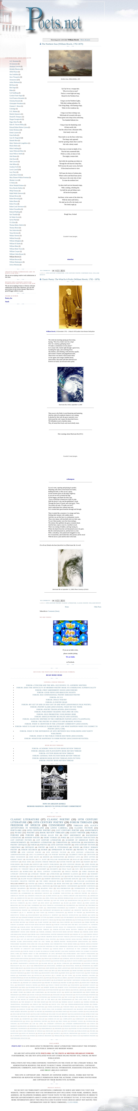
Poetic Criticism (44, 876)
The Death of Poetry (84, 997)
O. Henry (12, 183)
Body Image (77, 903)
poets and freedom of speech (31, 1031)
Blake (11, 90)
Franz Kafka (13, 135)
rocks (40, 1033)
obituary (83, 1026)
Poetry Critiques (19, 845)
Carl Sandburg (13, 93)
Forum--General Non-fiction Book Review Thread (56, 756)
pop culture (69, 1031)
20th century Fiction (56, 852)
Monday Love (13, 180)
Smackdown (77, 992)
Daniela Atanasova (15, 114)
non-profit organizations (49, 1026)
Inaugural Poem (72, 965)
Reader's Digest (89, 985)
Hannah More (13, 140)
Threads (78, 825)
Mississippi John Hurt (50, 973)
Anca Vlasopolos (14, 77)
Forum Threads (81, 822)
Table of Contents (18, 997)
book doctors (63, 883)
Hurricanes (28, 871)
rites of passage (28, 1033)
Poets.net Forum (88, 982)
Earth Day (15, 917)
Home (67, 607)
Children (91, 905)
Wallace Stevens (14, 235)
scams (48, 1033)
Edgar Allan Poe (14, 122)
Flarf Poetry (43, 922)
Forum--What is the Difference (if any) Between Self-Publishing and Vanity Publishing (59, 953)
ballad (76, 859)
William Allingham (15, 241)
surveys (36, 864)
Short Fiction (92, 990)
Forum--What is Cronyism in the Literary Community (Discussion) (56, 724)
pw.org (92, 1031)
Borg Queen (90, 903)
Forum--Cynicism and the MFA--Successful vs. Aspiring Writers (56, 685)
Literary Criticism (19, 874)
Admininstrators (18, 854)
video (67, 1035)
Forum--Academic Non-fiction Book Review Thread (56, 748)
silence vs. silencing (89, 1033)
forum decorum (29, 850)
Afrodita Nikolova (15, 69)
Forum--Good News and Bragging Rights (56, 692)
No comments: (45, 270)
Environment (69, 917)
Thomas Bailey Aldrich (16, 225)
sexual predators (70, 1033)
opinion (92, 1026)
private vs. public (86, 850)
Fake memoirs (67, 920)
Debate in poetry (75, 912)
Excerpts (54, 869)
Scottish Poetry (52, 990)
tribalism (58, 1035)
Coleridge (12, 109)
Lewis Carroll (13, 169)
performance (47, 1028)
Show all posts (85, 40)
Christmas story (36, 907)
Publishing (75, 985)
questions (15, 1033)
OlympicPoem (16, 977)
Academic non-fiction (62, 893)
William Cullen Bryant (16, 254)
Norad (13, 975)
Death (54, 866)
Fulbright (56, 958)
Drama (84, 915)
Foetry (41, 847)
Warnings (69, 881)
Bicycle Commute (18, 903)
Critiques (29, 847)
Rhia (23, 987)
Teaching (32, 997)
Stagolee (69, 994)
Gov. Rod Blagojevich (85, 869)
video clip (76, 1035)
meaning (23, 1026)
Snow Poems (90, 992)
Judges (76, 847)
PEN (47, 977)
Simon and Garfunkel (35, 992)
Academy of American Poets (80, 840)
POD (53, 977)
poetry (31, 833)
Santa (27, 990)
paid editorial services (39, 886)
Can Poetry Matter (56, 854)
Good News (23, 961)
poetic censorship (69, 886)
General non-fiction (71, 958)
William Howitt (95, 603)
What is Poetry (36, 1011)
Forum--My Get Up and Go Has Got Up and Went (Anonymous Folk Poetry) (56, 704)
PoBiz (63, 837)
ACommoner (13, 64)
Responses (15, 987)
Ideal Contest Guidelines (49, 871)
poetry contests (87, 886)
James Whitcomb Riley (16, 151)
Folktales (77, 922)
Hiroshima (77, 963)
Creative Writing (81, 910)
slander (16, 1035)
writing (14, 891)
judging (14, 1023)
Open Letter (89, 857)
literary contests (54, 1023)
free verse (62, 1021)
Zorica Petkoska (14, 265)
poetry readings (18, 888)
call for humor (84, 1016)
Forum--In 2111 (56, 697)
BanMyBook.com (74, 900)
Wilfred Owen (13, 238)
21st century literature (48, 840)
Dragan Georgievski (15, 119)
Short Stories (50, 837)
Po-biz (18, 833)
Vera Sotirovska (14, 230)
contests (15, 862)
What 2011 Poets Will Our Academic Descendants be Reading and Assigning (64, 1009)
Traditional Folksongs (20, 1004)
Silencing (30, 859)
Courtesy (67, 910)
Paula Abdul (62, 977)
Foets (54, 922)
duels (28, 1021)
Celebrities (70, 905)
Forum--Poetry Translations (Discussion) (56, 709)
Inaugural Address (55, 965)
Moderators (58, 857)
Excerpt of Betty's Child (43, 920)
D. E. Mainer (13, 111)
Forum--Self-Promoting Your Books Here (56, 714)
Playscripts (46, 980)
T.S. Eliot (12, 222)
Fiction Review (19, 922)
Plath (36, 980)
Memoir (46, 857)
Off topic (68, 975)
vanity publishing (51, 864)
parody (87, 862)
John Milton (13, 164)
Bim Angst (12, 87)
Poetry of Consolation (32, 982)
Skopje (67, 992)
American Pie (22, 898)
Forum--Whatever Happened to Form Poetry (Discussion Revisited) (56, 738)
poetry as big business (80, 1028)
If (30, 965)
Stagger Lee (58, 994)
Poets (77, 982)
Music (84, 874)
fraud (52, 1021)
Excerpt (42, 869)
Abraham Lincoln (14, 66)
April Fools (50, 898)
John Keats (12, 159)
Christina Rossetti (14, 101)
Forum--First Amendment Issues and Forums (56, 690)
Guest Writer (77, 833)
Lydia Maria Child (15, 175)
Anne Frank (90, 864)
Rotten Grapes (16, 990)
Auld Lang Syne (80, 898)
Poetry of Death (51, 982)
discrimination (17, 1021)
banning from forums (50, 1016)
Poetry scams (66, 982)
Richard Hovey (14, 196)
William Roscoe (14, 259)
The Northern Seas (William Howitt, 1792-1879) (62, 44)
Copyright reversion (51, 910)
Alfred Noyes (13, 72)
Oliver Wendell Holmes (16, 185)
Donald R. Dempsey (15, 117)
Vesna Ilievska (13, 233)
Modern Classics (70, 874)
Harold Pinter (92, 961)
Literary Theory (38, 874)
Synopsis (92, 994)
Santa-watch (38, 990)
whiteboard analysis (19, 1038)
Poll (12, 985)
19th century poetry (73, 273)
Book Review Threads (52, 833)
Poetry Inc (59, 876)
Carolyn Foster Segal (15, 95)
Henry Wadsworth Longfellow (18, 143)
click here (72, 1102)
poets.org (16, 830)
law (33, 1023)
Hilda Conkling (14, 148)
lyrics (92, 1023)
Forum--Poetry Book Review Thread (56, 760)
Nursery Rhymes (26, 876)
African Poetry (80, 893)
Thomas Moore (14, 228)
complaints (67, 1019)
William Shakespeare (15, 262)
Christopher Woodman (16, 103)
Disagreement (34, 915)
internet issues (76, 1021)
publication (82, 1031)
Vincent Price (68, 1006)
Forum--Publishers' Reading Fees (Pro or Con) (56, 712)
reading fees (47, 888)
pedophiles (34, 1028)
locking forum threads (45, 862)
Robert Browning (14, 198)
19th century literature (55, 273)
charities (26, 1019)
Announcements (18, 842)
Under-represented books (78, 1004)
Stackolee (46, 994)
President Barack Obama (27, 985)
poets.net (49, 1031)
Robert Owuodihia (15, 209)
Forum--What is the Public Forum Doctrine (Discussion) (56, 736)
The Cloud (68, 997)
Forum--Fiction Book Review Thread (56, 753)
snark (26, 864)
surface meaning (45, 1035)
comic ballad (39, 1019)
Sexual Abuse (78, 990)
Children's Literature (41, 842)
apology (23, 1016)
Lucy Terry (12, 172)
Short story (18, 992)
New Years (91, 973)
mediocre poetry (18, 886)
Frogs (46, 958)
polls (59, 1031)
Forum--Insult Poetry (56, 700)
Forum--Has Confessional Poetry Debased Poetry (56, 695)
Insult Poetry (71, 871)
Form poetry (90, 922)
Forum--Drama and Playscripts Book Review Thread (56, 751)
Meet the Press (33, 973)
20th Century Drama (72, 864)
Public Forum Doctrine (58, 985)
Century (81, 905)
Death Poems (65, 866)
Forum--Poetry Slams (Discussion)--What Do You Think (56, 707)
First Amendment (72, 835)
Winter (31, 883)
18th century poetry (31, 852)
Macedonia (89, 842)
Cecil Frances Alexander (16, 98)
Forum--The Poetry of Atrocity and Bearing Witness (56, 721)
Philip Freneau (13, 191)
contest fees (89, 859)
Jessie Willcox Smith (15, 154)
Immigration (39, 965)
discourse (90, 883)
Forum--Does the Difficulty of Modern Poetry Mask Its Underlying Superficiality (56, 687)
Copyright (35, 910)
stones (32, 1035)
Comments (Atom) (53, 611)
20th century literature (83, 852)
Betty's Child (89, 900)
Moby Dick (65, 973)
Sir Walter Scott (14, 217)
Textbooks (43, 997)
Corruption (61, 842)
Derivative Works (18, 915)
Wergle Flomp (25, 1009)
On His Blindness (30, 977)
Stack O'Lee (34, 994)
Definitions (90, 912)
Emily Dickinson (14, 130)
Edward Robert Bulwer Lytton (18, 127)
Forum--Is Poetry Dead (56, 702)
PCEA (41, 977)
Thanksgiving (55, 997)
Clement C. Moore (15, 106)
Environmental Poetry (86, 917)
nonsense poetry (69, 1026)
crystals (91, 1019)
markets (14, 1026)
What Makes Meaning (19, 1011)
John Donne (13, 156)
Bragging (14, 905)
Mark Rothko (77, 970)
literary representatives (76, 1023)
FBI (57, 920)
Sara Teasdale (13, 214)
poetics (43, 845)
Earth (93, 915)
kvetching (24, 1023)
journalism (90, 1021)
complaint (77, 883)
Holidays (15, 871)
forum (34, 845)
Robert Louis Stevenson (16, 206)
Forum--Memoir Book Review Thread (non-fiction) (56, 758)
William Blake (13, 246)
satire (14, 852)
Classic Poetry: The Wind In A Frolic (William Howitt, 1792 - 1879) (71, 279)
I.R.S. (24, 965)
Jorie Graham (88, 871)
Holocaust (15, 965)
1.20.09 (55, 890)
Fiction (78, 920)
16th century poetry (61, 845)
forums (30, 835)
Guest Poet (34, 961)
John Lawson (13, 161)
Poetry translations (76, 876)
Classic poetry (82, 603)
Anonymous (13, 80)
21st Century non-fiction (82, 837)
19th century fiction (85, 845)
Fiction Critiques (91, 920)
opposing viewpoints (19, 1028)
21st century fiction (21, 840)
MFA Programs (63, 970)
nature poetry (65, 862)
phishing (58, 1028)
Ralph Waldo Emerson (16, 193)
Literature (54, 874)
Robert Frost (13, 204)
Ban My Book (58, 900)
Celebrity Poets (76, 854)
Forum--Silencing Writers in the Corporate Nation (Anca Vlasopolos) (56, 719)
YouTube (14, 1016)
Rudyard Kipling (14, 212)
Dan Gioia (40, 912)
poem (55, 886)
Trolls (35, 1004)
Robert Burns (13, 201)
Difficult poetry (90, 866)
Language (14, 970)
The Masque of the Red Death (33, 1002)
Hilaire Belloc (13, 146)
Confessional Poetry (19, 910)
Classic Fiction (83, 828)
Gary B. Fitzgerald (15, 138)
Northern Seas (86, 273)
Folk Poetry (65, 922)
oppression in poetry (62, 850)
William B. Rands (14, 243)
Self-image (66, 990)
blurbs (65, 1016)
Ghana (84, 958)
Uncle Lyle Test (58, 1004)
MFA (53, 970)
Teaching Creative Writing (23, 881)
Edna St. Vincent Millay (16, 124)
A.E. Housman (13, 61)
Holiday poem (89, 963)
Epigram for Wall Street (21, 920)
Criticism (91, 854)
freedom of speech (25, 825)
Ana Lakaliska (13, 74)
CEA (22, 905)
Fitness (32, 922)
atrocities (34, 1016)
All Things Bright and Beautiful (73, 895)
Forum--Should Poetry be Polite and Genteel (56, 717)
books (73, 1016)
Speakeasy (15, 994)
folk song (26, 862)
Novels (48, 975)
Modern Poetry (32, 837)
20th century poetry (39, 830)
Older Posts (97, 607)
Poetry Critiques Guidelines (77, 980)
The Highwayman (65, 999)
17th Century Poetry (69, 890)
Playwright (58, 980)
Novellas (38, 975)
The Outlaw (53, 1002)
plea (66, 1028)
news (78, 862)
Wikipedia (49, 1011)
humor (44, 850)
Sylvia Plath (13, 220)
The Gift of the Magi (46, 999)
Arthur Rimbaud (14, 82)
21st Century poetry (68, 830)
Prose (43, 985)
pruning (33, 888)
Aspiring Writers (18, 866)
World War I (91, 1014)
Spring (24, 994)
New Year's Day (78, 973)
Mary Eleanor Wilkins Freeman (19, 177)
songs (24, 1035)
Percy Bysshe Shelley (16, 188)
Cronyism (75, 842)
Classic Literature (69, 603)
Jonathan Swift (14, 167)
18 (81, 890)
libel (41, 1023)
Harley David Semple (75, 961)
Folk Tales (67, 869)
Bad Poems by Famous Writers (37, 900)
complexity (80, 1019)
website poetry (89, 1035)
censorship (57, 825)
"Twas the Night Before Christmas (35, 890)
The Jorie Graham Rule (50, 881)
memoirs (33, 1026)
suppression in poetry (84, 888)
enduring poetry (40, 1021)
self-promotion (64, 888)
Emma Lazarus (14, 132)
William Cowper (14, 251)
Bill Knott (12, 85)
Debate (77, 866)
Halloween (46, 961)
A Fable (89, 890)
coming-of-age (54, 1019)
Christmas (16, 847)
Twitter (45, 1004)
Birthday (56, 903)
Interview (86, 965)
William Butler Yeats (15, 249)
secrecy (57, 1033)
